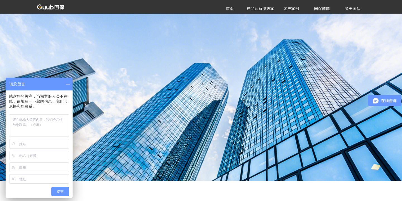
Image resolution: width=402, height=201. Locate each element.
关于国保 (352, 8)
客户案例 (291, 8)
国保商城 (322, 8)
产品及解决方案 (260, 8)
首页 (230, 8)
